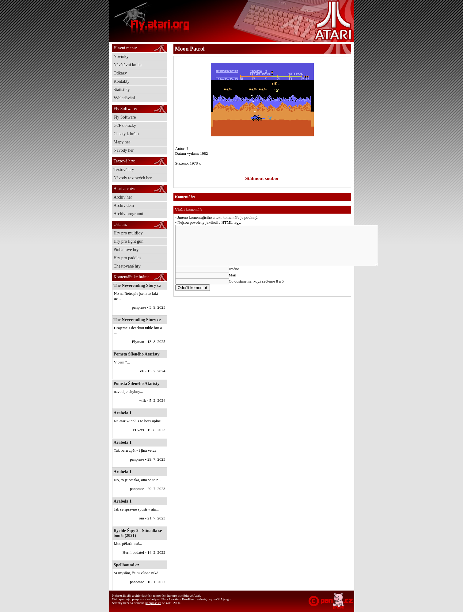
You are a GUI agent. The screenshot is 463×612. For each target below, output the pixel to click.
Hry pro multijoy (128, 233)
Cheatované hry (127, 266)
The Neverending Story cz (137, 285)
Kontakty (122, 81)
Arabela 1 (123, 413)
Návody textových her (133, 178)
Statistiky (122, 89)
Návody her (124, 150)
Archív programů (128, 213)
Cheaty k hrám (126, 133)
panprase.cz (153, 603)
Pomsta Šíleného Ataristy (137, 354)
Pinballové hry (126, 249)
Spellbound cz (126, 565)
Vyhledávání (124, 98)
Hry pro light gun (129, 241)
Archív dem (124, 205)
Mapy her (122, 142)
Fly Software (125, 117)
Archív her (123, 197)
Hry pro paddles (127, 258)
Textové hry (124, 169)
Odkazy (120, 73)
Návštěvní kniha (128, 65)
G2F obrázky (125, 125)
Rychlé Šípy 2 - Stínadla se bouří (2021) (138, 533)
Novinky (121, 56)
